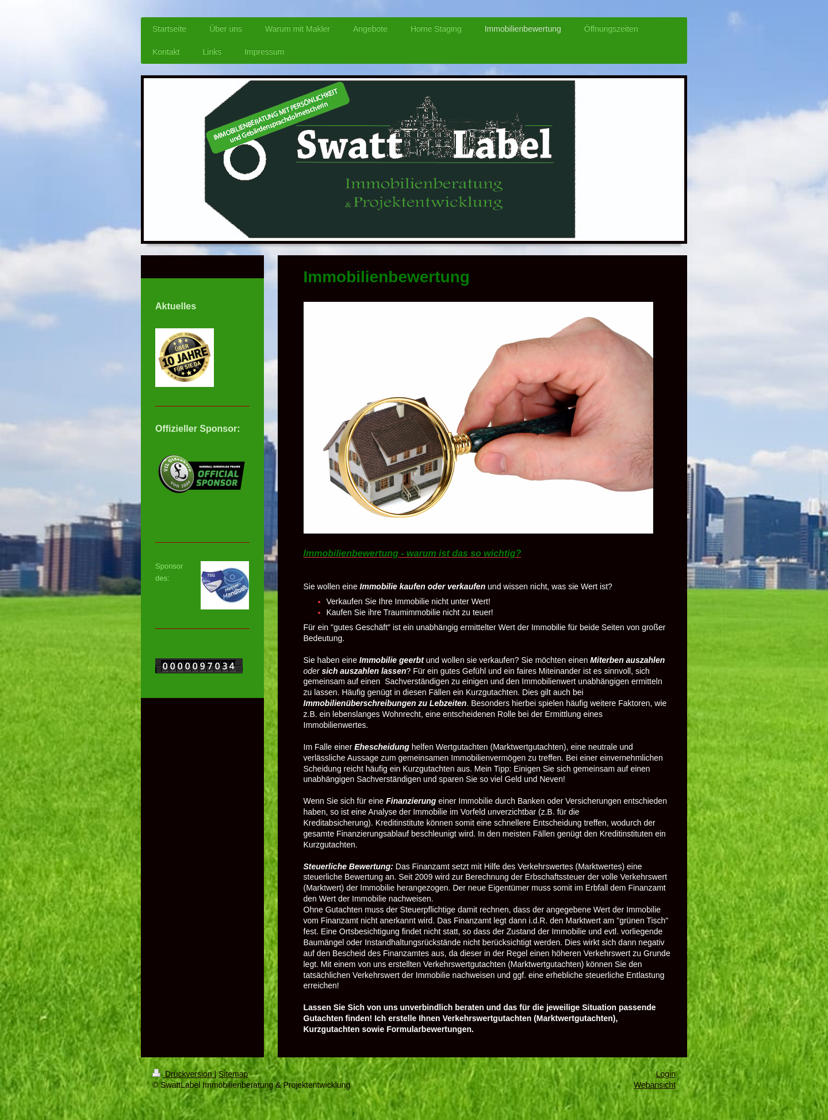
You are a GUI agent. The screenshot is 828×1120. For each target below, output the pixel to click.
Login (666, 1074)
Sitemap (233, 1074)
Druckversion (183, 1074)
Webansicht (655, 1085)
